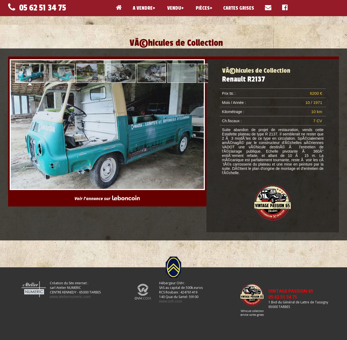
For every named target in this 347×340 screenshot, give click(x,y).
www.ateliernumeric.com (70, 297)
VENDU (173, 8)
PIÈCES (202, 8)
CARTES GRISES (238, 8)
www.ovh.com (170, 301)
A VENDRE (143, 8)
